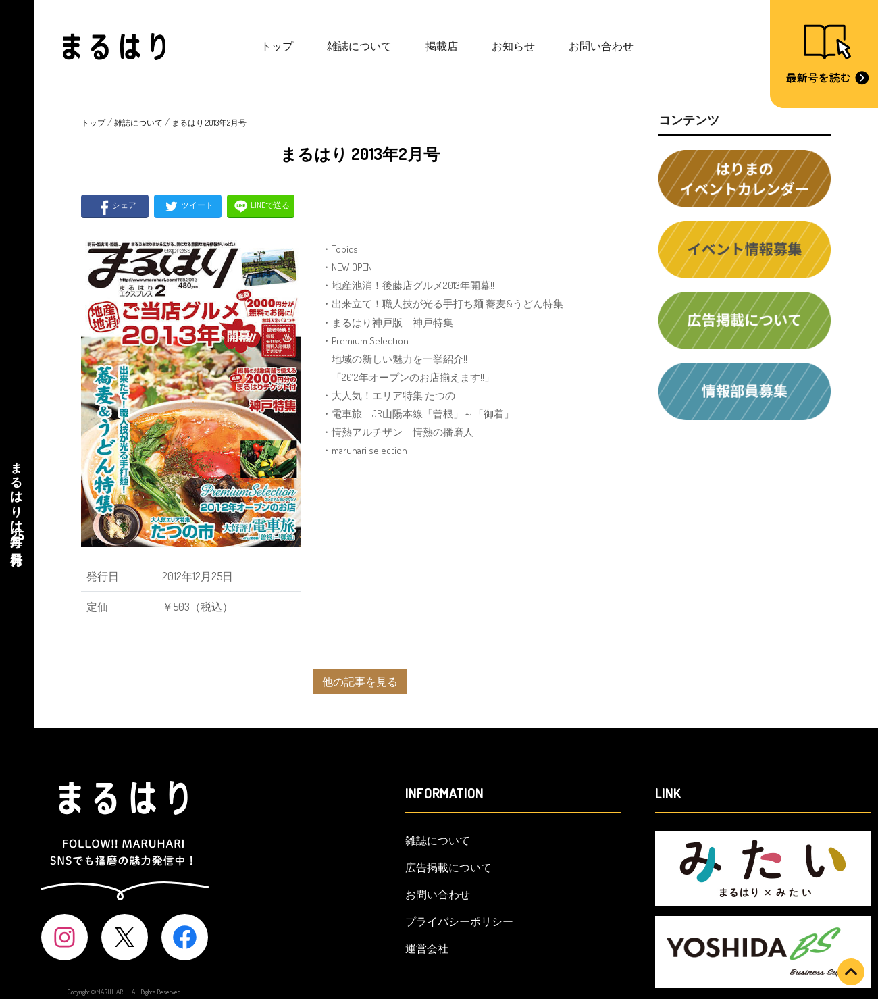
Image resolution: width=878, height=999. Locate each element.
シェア (115, 206)
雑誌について (359, 46)
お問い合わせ (601, 46)
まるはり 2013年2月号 (209, 123)
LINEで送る (261, 206)
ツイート (188, 206)
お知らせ (513, 46)
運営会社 (426, 948)
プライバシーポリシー (459, 921)
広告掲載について (448, 867)
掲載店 (441, 46)
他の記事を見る (360, 681)
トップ (277, 46)
